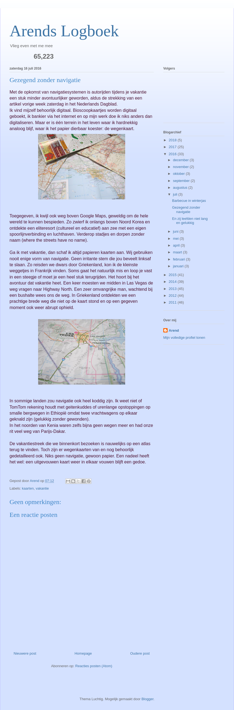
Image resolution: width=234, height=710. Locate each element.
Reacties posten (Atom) (93, 666)
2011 (173, 302)
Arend (174, 330)
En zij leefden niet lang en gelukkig (190, 221)
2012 (173, 295)
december (181, 160)
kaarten (28, 488)
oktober (179, 174)
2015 (173, 275)
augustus (180, 187)
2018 (173, 140)
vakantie (42, 488)
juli (175, 194)
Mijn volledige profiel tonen (184, 337)
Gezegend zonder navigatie (186, 209)
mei (176, 238)
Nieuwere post (25, 653)
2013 (173, 289)
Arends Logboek (64, 31)
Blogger (147, 699)
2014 (173, 282)
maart (178, 252)
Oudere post (140, 653)
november (181, 167)
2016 (173, 154)
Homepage (83, 653)
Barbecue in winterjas (189, 201)
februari (179, 259)
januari (179, 266)
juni (176, 231)
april (177, 245)
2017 (173, 147)
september (182, 181)
